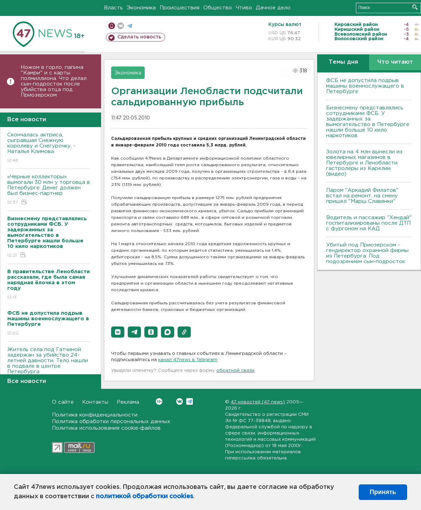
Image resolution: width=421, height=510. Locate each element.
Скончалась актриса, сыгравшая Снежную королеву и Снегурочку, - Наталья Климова (48, 148)
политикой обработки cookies (144, 496)
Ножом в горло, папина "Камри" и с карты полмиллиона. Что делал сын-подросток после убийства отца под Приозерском (54, 81)
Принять (383, 492)
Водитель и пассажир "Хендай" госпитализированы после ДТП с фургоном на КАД (369, 223)
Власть (113, 8)
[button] (117, 332)
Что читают (395, 62)
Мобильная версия (111, 26)
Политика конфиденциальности (94, 415)
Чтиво (244, 8)
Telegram (189, 401)
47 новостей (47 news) (258, 402)
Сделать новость (139, 37)
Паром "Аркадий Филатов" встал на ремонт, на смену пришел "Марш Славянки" (362, 196)
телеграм (129, 26)
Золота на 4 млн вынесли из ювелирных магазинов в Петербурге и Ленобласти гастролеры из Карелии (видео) (364, 163)
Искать (415, 7)
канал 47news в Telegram (187, 360)
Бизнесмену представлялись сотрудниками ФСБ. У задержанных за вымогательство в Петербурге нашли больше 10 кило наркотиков (367, 122)
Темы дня (343, 62)
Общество (217, 8)
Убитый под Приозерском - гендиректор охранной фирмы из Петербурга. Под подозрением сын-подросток (367, 253)
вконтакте (120, 26)
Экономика (141, 8)
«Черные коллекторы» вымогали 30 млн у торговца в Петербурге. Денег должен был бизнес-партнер (48, 190)
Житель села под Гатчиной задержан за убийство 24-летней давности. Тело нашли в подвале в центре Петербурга (48, 365)
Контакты (95, 402)
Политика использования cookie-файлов (106, 428)
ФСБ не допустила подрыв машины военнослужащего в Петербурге (365, 86)
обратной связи (235, 371)
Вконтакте (159, 401)
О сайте (63, 402)
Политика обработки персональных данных (111, 421)
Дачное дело (273, 8)
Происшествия (179, 8)
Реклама (128, 402)
